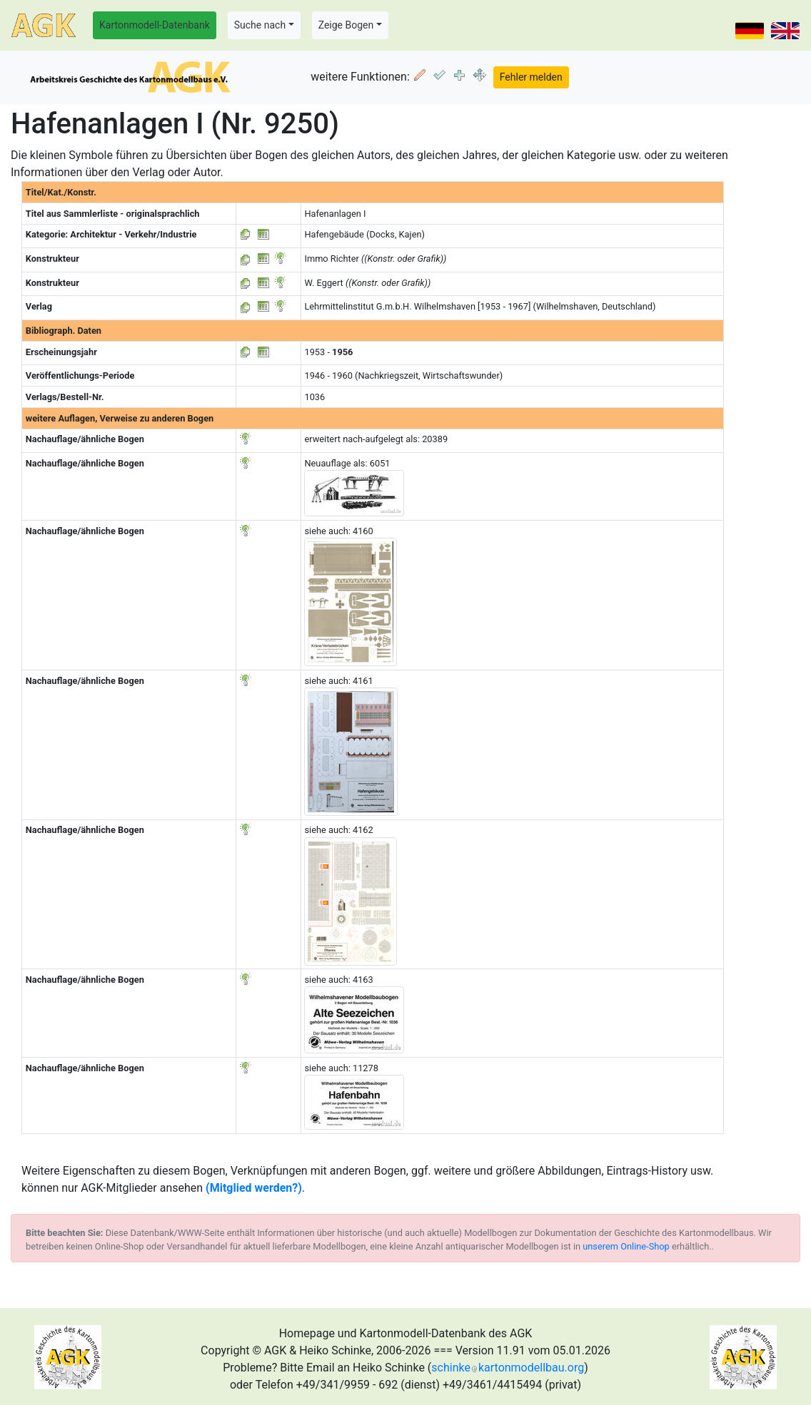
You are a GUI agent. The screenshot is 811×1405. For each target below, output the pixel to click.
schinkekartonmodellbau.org (507, 1367)
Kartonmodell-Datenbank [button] (154, 25)
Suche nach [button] (260, 25)
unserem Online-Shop (626, 1246)
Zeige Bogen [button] (346, 25)
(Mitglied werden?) (254, 1188)
